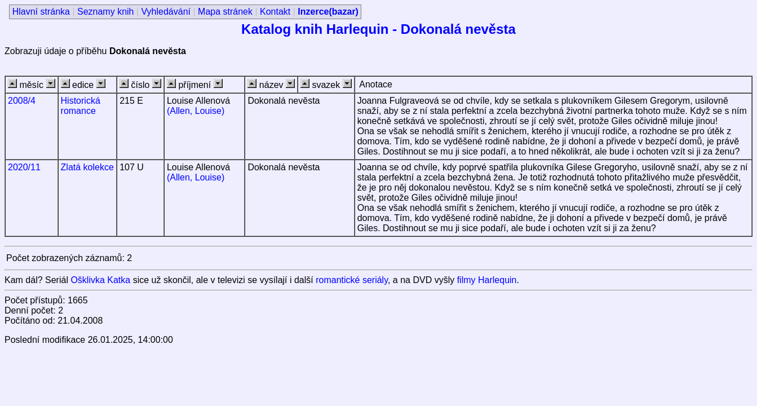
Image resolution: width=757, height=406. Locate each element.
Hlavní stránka (41, 11)
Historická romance (80, 106)
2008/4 (22, 100)
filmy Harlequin (487, 280)
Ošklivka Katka (100, 280)
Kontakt (275, 11)
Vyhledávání (166, 11)
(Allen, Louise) (195, 111)
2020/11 (24, 167)
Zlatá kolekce (87, 167)
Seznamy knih (105, 11)
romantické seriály (352, 280)
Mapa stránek (225, 11)
